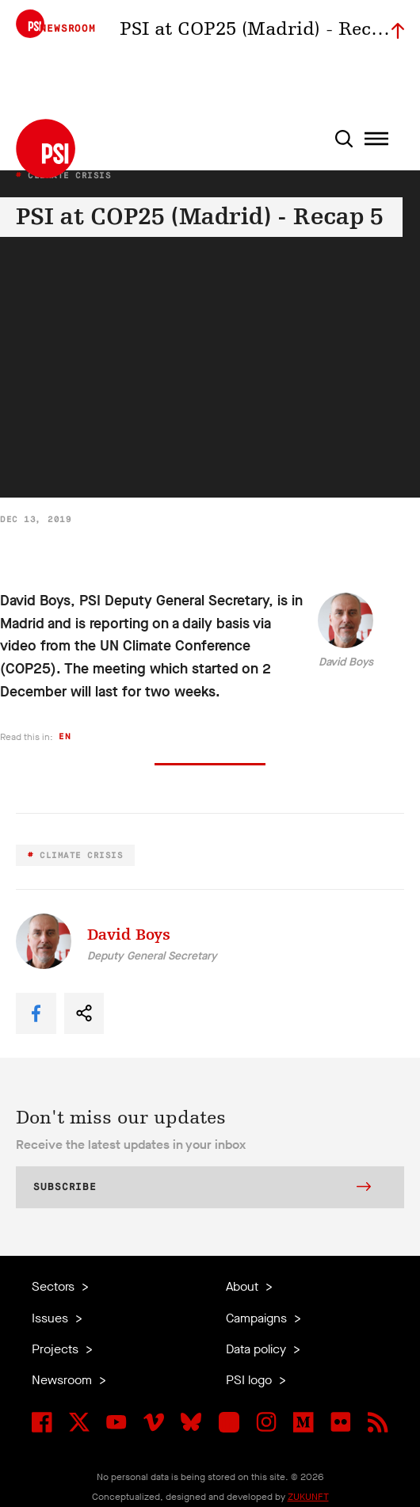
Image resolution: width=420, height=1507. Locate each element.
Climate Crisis (79, 855)
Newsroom (63, 1380)
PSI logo (250, 1380)
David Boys (346, 662)
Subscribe (202, 1188)
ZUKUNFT (308, 1496)
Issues (51, 1318)
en (65, 736)
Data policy (257, 1349)
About (244, 1286)
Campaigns (258, 1318)
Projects (57, 1349)
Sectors (55, 1286)
